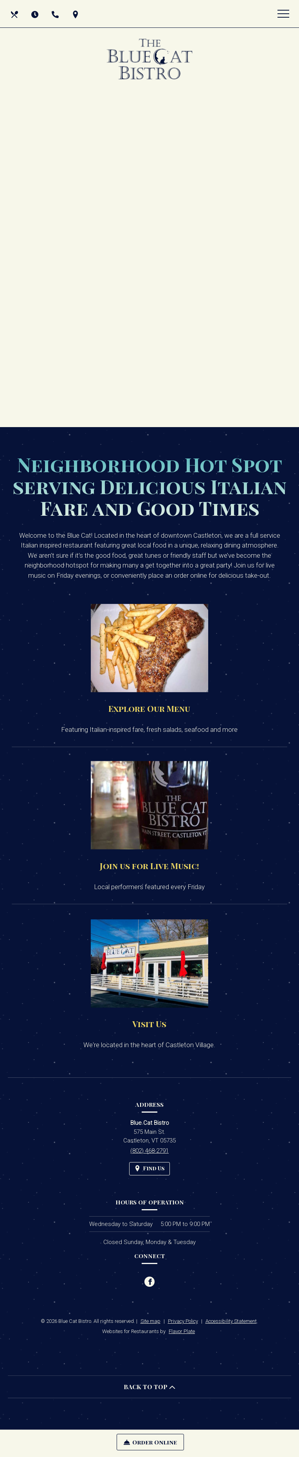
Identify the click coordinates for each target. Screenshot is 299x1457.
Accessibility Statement (231, 1321)
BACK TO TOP (149, 1386)
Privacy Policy (183, 1321)
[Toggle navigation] (283, 14)
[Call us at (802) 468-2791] (56, 14)
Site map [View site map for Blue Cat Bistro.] (150, 1321)
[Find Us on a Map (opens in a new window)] (76, 14)
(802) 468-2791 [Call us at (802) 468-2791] (149, 1150)
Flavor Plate (182, 1331)
